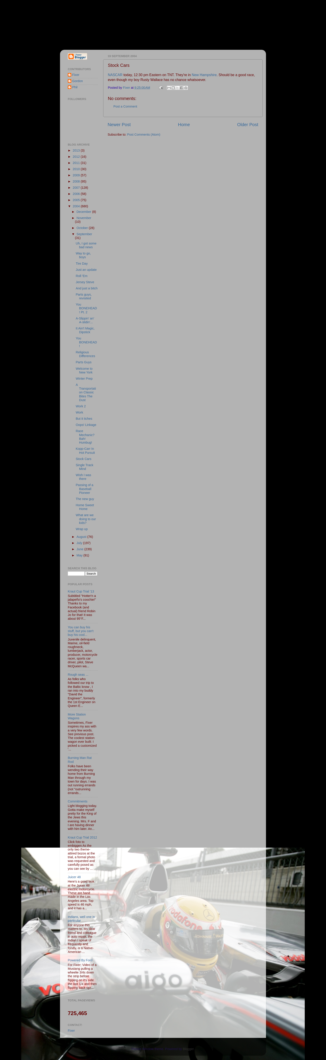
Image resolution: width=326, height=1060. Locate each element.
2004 (77, 206)
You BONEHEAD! (86, 342)
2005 (77, 200)
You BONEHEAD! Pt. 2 (86, 308)
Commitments (77, 801)
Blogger (188, 1049)
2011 (77, 163)
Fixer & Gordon (100, 22)
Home (184, 124)
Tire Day (82, 263)
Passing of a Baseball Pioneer (84, 488)
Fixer (75, 75)
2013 (77, 150)
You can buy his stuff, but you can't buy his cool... (80, 631)
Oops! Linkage (86, 425)
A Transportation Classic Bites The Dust (86, 392)
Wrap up (82, 529)
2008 (77, 181)
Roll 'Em (81, 276)
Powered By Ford (80, 960)
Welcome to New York (84, 370)
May (80, 555)
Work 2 (81, 406)
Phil (75, 87)
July (80, 543)
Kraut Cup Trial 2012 (82, 837)
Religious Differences (85, 354)
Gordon (77, 81)
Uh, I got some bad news (86, 245)
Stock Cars (83, 459)
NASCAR (115, 75)
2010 (77, 169)
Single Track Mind (84, 467)
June (80, 549)
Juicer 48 (74, 877)
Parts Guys (83, 362)
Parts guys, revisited (84, 296)
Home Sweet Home (85, 507)
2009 (77, 175)
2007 (77, 187)
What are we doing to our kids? (86, 519)
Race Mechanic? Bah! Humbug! (85, 436)
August (82, 537)
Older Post (247, 124)
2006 (77, 194)
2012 (77, 156)
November (84, 218)
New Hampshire (204, 75)
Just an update (86, 269)
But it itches (84, 418)
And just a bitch (86, 288)
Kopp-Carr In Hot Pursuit (85, 450)
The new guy (85, 499)
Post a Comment (125, 106)
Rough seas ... (78, 674)
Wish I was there (83, 477)
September (84, 234)
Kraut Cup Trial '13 (81, 591)
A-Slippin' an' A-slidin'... (85, 320)
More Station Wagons (77, 716)
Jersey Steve (85, 282)
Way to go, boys (83, 255)
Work (79, 412)
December (84, 212)
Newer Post (119, 124)
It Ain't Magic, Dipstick (85, 330)
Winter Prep (84, 378)
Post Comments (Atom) (143, 134)
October (83, 228)
